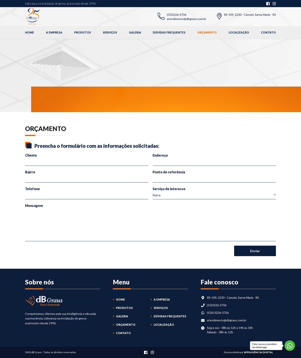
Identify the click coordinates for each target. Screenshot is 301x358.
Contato (268, 32)
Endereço (160, 155)
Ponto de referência (169, 172)
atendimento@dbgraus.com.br (186, 19)
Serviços (110, 32)
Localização (239, 32)
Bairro (30, 172)
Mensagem (34, 206)
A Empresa (54, 32)
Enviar (255, 251)
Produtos (82, 32)
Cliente (31, 155)
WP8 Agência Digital (258, 352)
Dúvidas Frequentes (169, 32)
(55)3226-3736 (176, 14)
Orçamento (207, 32)
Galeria (135, 32)
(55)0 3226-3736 (218, 312)
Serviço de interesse (169, 189)
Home (29, 32)
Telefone (32, 189)
